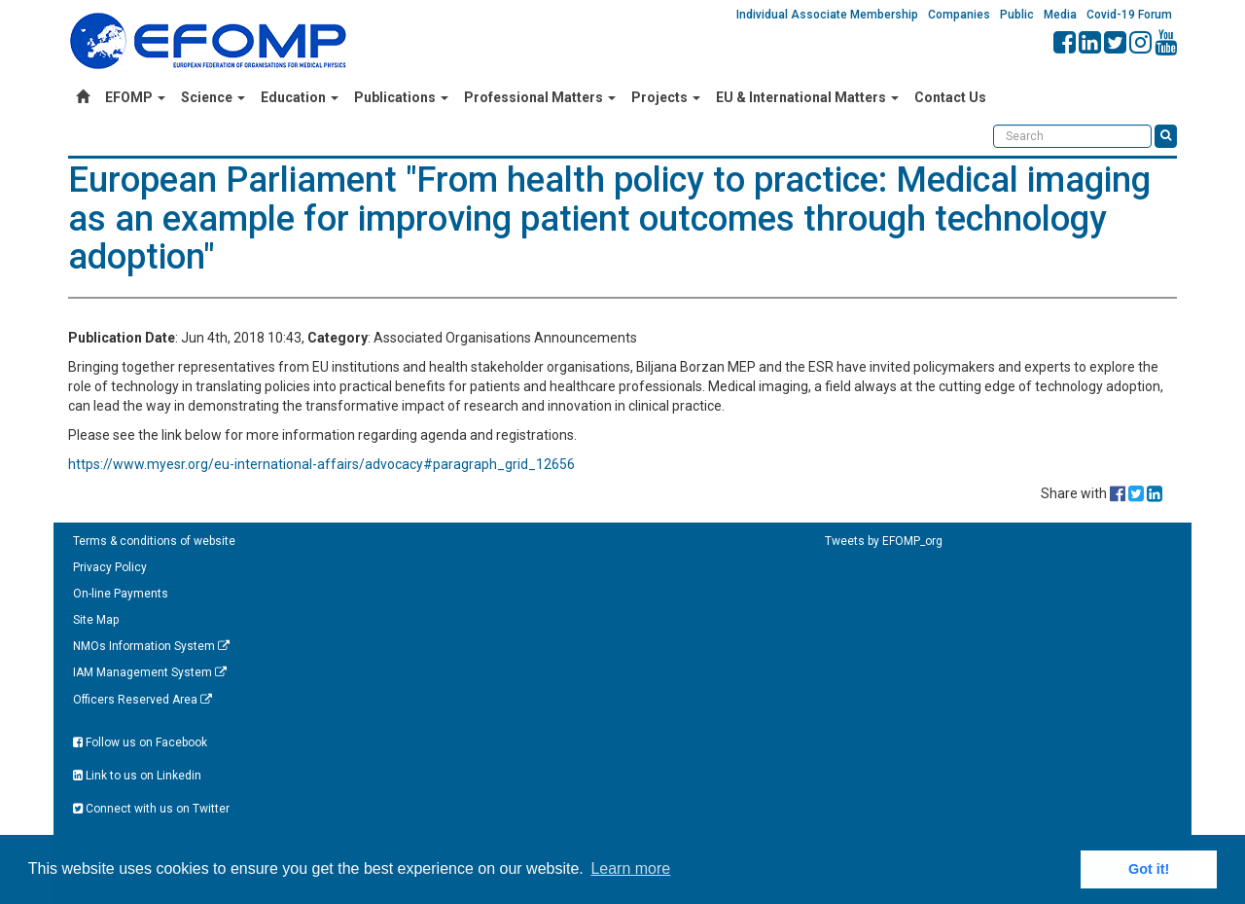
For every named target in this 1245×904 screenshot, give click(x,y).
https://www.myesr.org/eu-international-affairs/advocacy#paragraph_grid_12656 (321, 464)
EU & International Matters (807, 97)
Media (1060, 14)
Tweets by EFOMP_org (884, 541)
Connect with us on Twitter (151, 808)
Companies (959, 14)
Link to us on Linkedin (137, 775)
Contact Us (950, 97)
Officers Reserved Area (142, 699)
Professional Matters (540, 97)
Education (299, 97)
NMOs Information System (151, 646)
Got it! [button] (1148, 869)
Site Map (96, 620)
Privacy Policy (110, 567)
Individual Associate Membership (827, 14)
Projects (665, 97)
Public (1017, 14)
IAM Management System (150, 672)
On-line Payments (120, 593)
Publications (401, 97)
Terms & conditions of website (154, 541)
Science (213, 97)
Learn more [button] (630, 868)
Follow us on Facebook (140, 742)
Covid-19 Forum (1129, 14)
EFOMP (135, 97)
